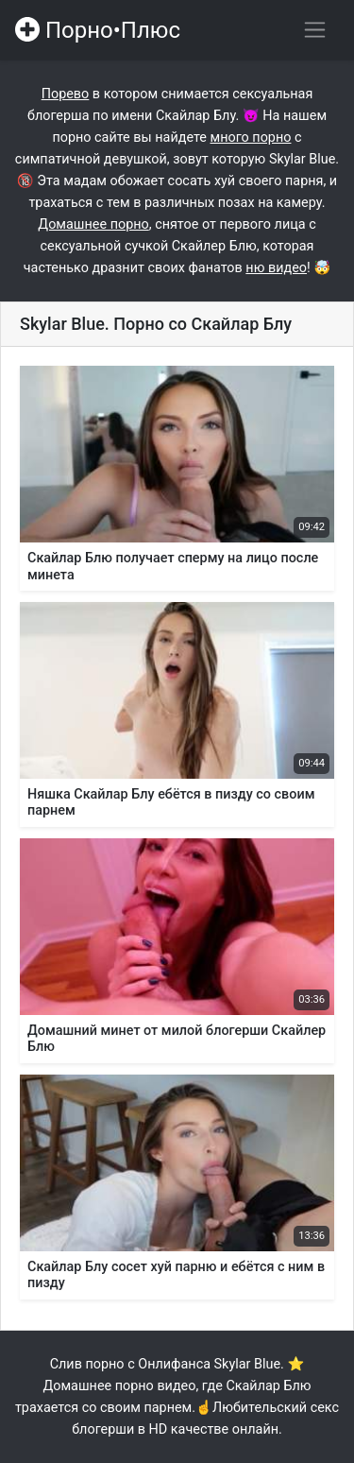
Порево (66, 94)
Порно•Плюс (97, 30)
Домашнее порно (93, 224)
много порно (251, 137)
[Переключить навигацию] (315, 29)
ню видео (276, 268)
